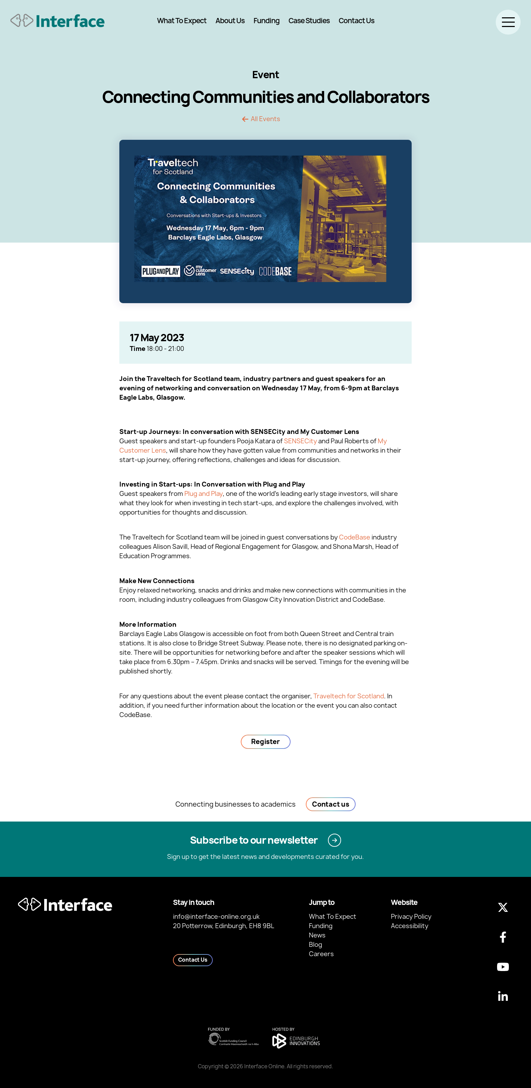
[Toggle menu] (508, 22)
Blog (315, 944)
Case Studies (309, 20)
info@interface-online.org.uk (216, 916)
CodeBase (354, 537)
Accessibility (409, 926)
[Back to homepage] (57, 20)
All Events (265, 119)
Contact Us (356, 20)
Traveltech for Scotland (348, 696)
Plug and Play (203, 493)
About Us (230, 20)
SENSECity (300, 441)
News (317, 935)
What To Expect (182, 20)
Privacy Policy (411, 916)
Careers (321, 954)
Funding (267, 20)
